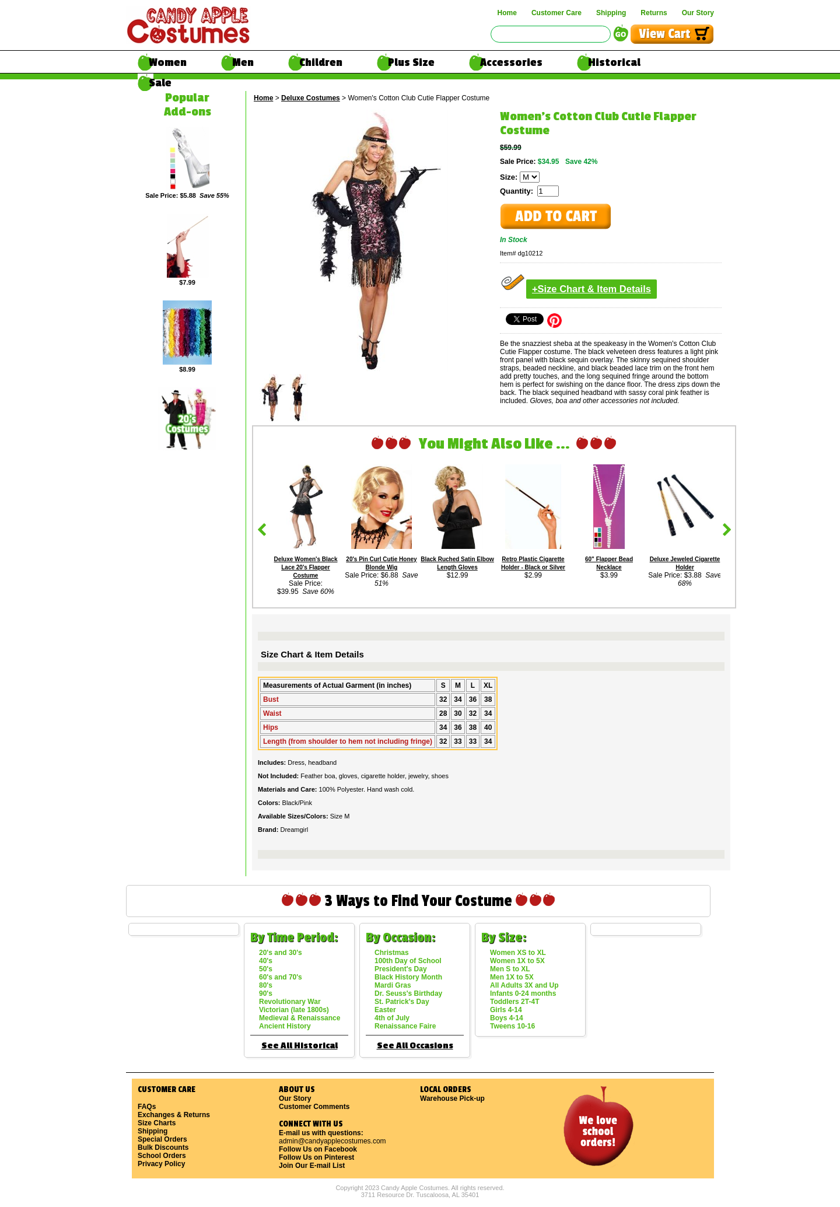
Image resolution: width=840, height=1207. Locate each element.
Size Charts (157, 1123)
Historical (614, 62)
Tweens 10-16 (512, 1026)
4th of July (392, 1018)
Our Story (698, 13)
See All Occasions (415, 1045)
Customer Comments (314, 1107)
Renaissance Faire (405, 1026)
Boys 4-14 (506, 1018)
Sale (160, 82)
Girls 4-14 (506, 1010)
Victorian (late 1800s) (294, 1010)
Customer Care (556, 13)
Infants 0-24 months (523, 993)
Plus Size (411, 62)
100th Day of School (408, 961)
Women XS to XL (518, 953)
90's (265, 993)
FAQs (147, 1107)
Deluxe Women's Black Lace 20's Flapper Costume (306, 567)
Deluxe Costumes (310, 98)
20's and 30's (280, 953)
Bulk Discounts (163, 1147)
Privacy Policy (161, 1164)
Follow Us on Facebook (318, 1149)
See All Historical (299, 1045)
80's (265, 985)
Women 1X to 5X (517, 961)
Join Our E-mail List (312, 1165)
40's (265, 961)
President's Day (400, 969)
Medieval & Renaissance (299, 1018)
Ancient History (285, 1026)
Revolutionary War (290, 1002)
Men (243, 62)
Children (320, 62)
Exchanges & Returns (174, 1115)
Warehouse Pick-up (452, 1098)
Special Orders (162, 1139)
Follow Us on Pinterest (316, 1157)
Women (168, 62)
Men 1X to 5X (512, 977)
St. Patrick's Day (401, 1002)
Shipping (611, 13)
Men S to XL (510, 969)
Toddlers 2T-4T (514, 1002)
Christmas (391, 953)
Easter (385, 1010)
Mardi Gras (392, 985)
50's (265, 969)
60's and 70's (280, 977)
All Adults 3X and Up (524, 985)
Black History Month (408, 977)
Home (507, 13)
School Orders (162, 1156)
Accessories (511, 62)
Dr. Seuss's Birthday (408, 993)
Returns (653, 13)
